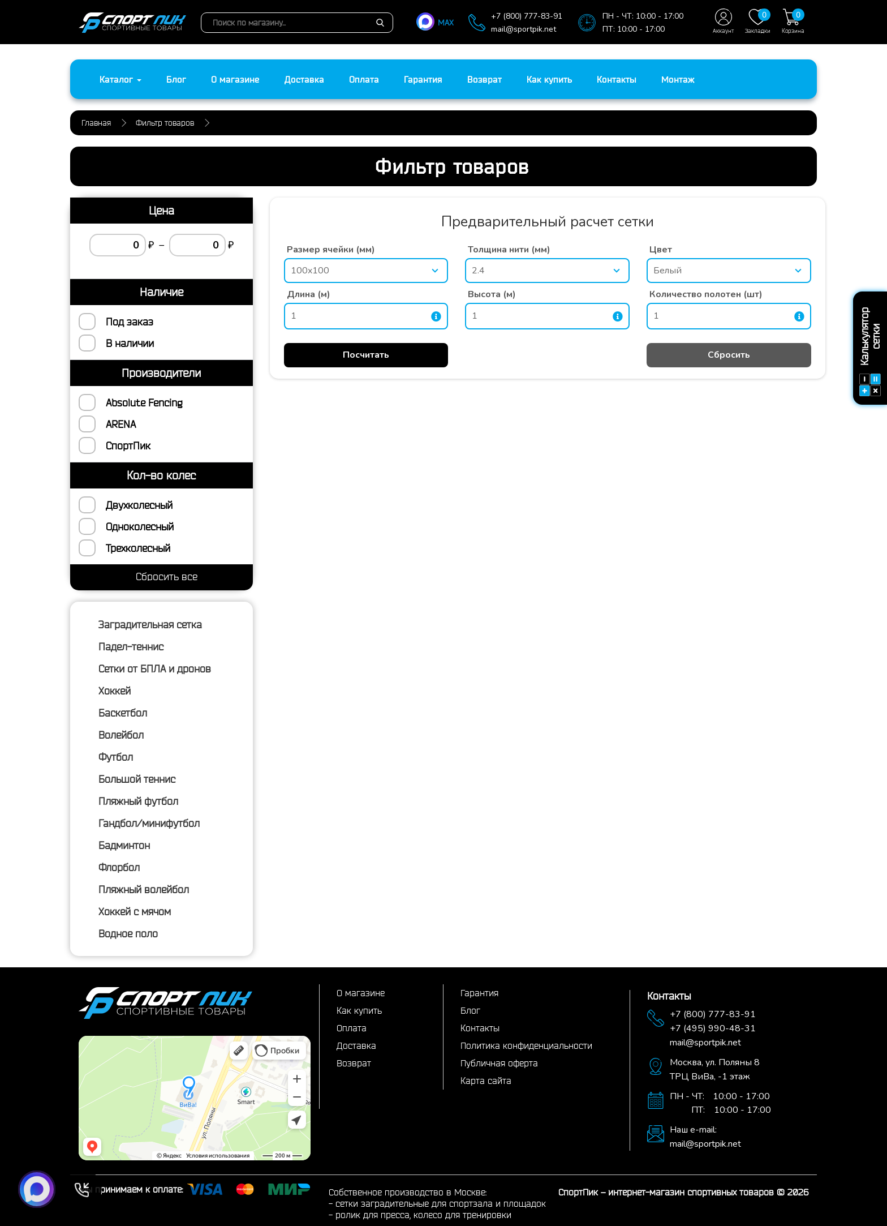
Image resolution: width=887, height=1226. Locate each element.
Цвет (660, 249)
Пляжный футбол (138, 801)
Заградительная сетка (150, 624)
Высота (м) (492, 294)
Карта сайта (485, 1080)
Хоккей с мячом (134, 911)
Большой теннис (136, 779)
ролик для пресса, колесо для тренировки (423, 1215)
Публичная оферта (499, 1063)
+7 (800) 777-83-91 (526, 16)
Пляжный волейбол (143, 889)
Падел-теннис (130, 646)
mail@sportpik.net (523, 29)
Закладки (757, 21)
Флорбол (119, 867)
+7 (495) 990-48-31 (713, 1028)
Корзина (793, 21)
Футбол (115, 756)
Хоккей (114, 690)
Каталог (120, 79)
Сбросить (729, 355)
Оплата (364, 79)
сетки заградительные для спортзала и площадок (440, 1203)
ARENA (121, 424)
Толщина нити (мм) (509, 249)
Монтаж (678, 79)
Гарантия (423, 79)
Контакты (616, 79)
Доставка (304, 79)
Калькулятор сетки (870, 351)
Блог (176, 79)
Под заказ (129, 321)
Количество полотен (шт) (706, 294)
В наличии (130, 343)
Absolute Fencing (144, 402)
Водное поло (128, 933)
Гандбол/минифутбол (149, 823)
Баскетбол (122, 712)
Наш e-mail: (693, 1130)
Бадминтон (124, 845)
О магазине (235, 79)
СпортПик (128, 445)
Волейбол (121, 734)
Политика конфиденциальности (526, 1045)
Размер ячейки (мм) (331, 249)
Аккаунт (723, 21)
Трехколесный (138, 548)
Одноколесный (140, 526)
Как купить (549, 79)
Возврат (484, 79)
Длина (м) (308, 294)
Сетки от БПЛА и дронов (154, 668)
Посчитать (366, 355)
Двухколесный (139, 505)
